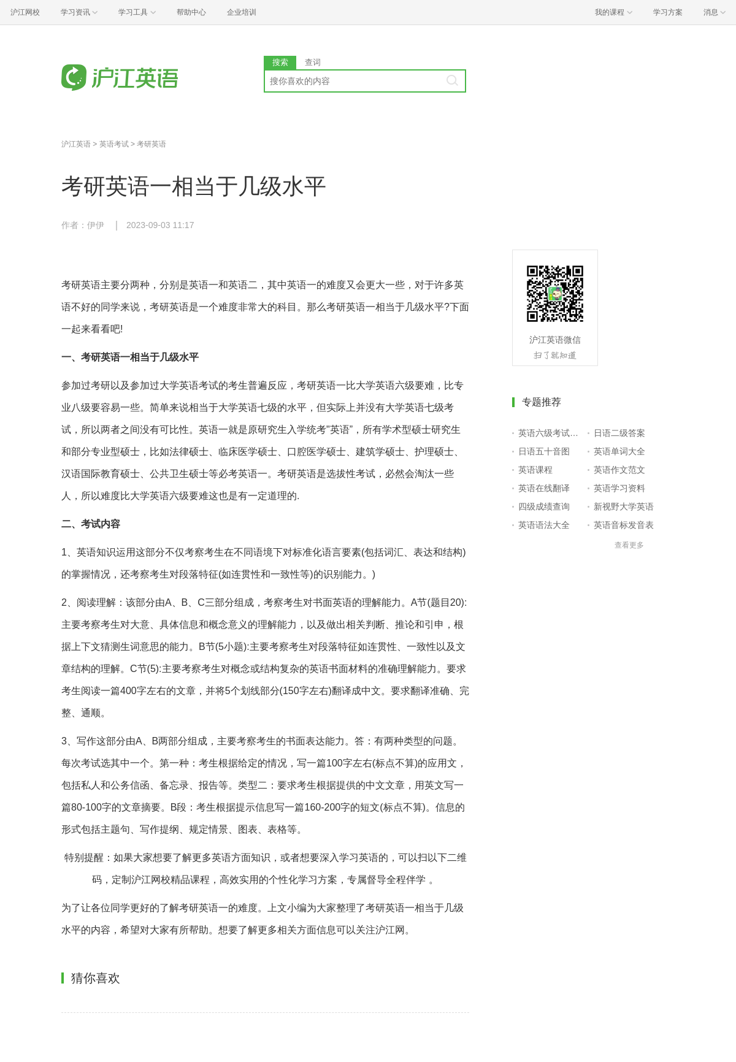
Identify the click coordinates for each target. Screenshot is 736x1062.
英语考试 (114, 144)
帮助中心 (191, 12)
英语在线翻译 (544, 488)
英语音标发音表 (624, 525)
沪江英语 (76, 144)
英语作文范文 (619, 470)
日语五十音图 (544, 451)
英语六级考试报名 (550, 433)
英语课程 (535, 470)
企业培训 (241, 12)
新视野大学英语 (624, 506)
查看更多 (629, 545)
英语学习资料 (619, 488)
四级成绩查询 (544, 506)
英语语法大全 (544, 525)
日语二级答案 (619, 433)
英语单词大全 (619, 451)
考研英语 (151, 144)
